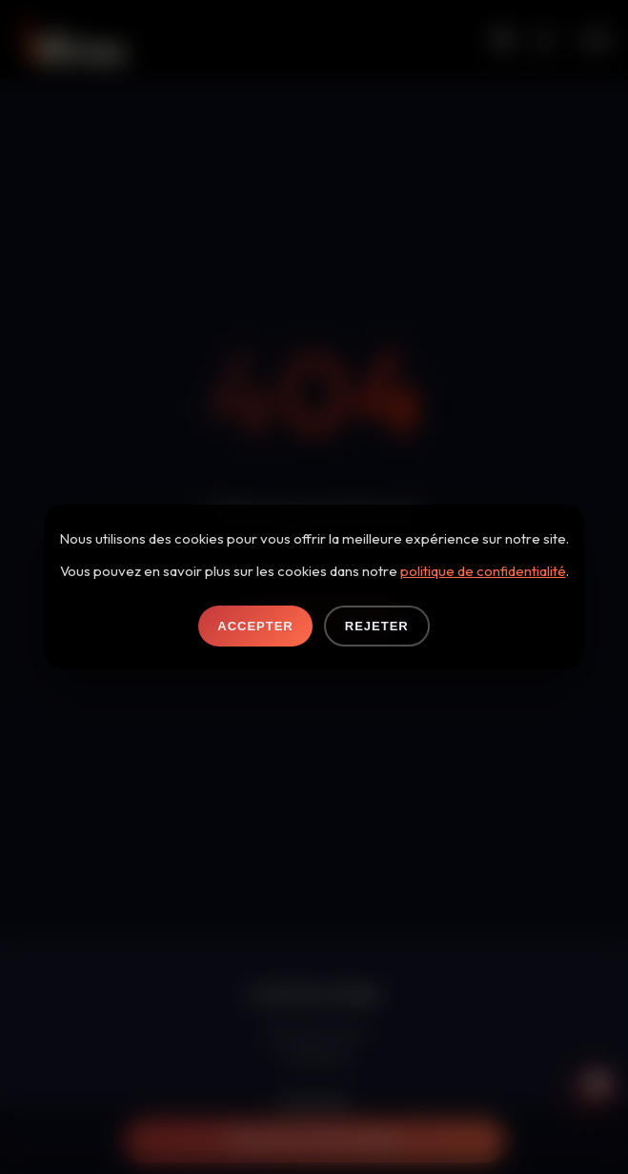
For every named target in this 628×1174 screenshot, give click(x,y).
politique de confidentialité (483, 571)
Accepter (255, 626)
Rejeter (377, 626)
